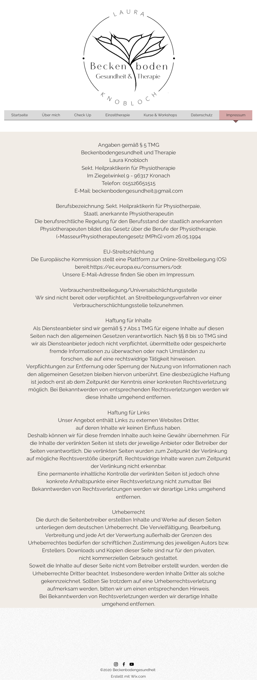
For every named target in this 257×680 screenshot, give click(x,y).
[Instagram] (116, 664)
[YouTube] (131, 664)
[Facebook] (123, 664)
